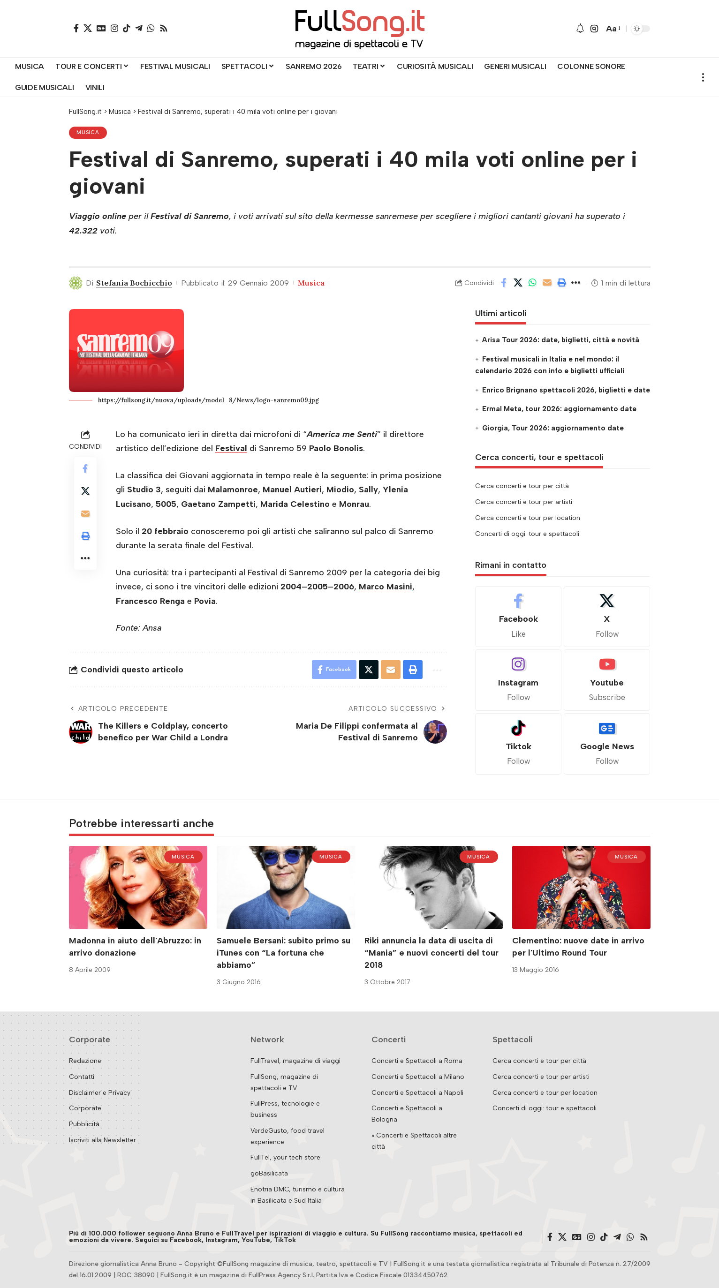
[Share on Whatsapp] (532, 282)
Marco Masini (385, 586)
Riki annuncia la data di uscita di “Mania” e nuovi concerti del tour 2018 (431, 952)
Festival (231, 448)
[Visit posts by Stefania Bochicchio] (76, 283)
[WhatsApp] (151, 28)
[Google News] (101, 28)
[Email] (547, 282)
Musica (87, 132)
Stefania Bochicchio (134, 282)
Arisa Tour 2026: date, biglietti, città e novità (560, 340)
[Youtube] (607, 680)
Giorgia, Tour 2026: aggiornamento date (553, 428)
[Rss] (163, 28)
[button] (594, 28)
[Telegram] (139, 28)
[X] (87, 28)
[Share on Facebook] (503, 282)
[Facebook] (76, 28)
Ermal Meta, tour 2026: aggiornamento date (559, 409)
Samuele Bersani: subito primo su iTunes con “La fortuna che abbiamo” (283, 952)
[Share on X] (518, 282)
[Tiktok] (518, 744)
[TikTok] (127, 28)
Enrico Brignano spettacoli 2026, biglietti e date (566, 390)
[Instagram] (114, 28)
